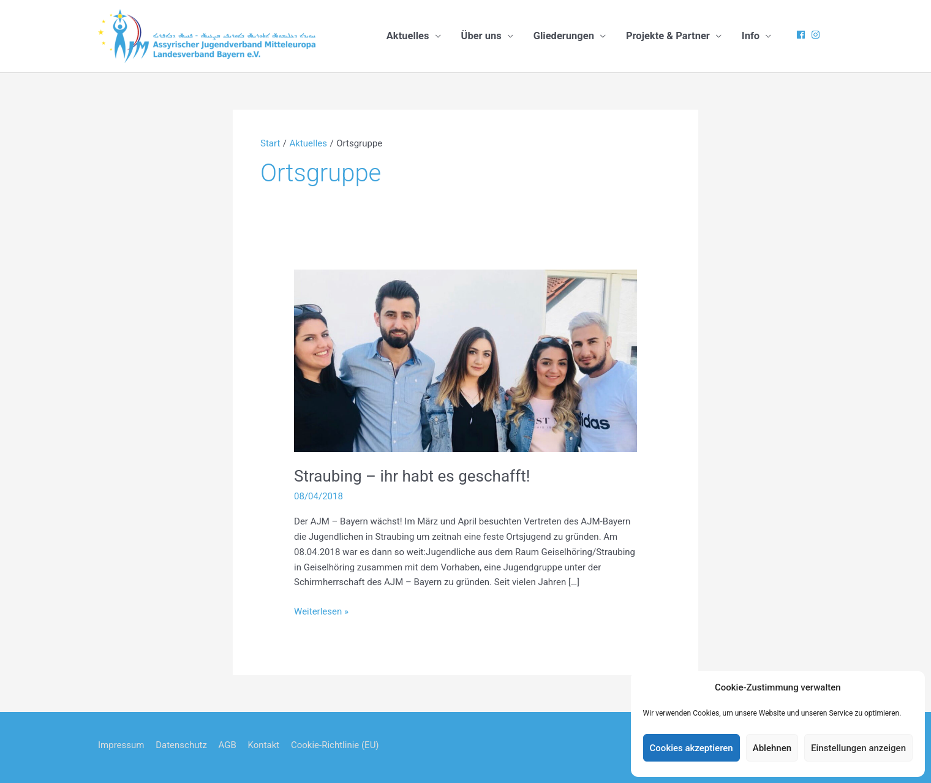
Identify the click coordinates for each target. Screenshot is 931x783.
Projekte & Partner (668, 36)
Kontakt (264, 745)
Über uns (481, 36)
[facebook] (802, 34)
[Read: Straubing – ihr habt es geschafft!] (465, 360)
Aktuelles (407, 36)
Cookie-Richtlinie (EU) (335, 745)
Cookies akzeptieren (691, 748)
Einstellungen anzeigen (858, 748)
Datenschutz (181, 745)
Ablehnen (772, 748)
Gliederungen (563, 36)
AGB (227, 745)
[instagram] (817, 34)
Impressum (121, 745)
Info (751, 36)
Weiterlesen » (321, 611)
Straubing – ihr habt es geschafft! (412, 476)
